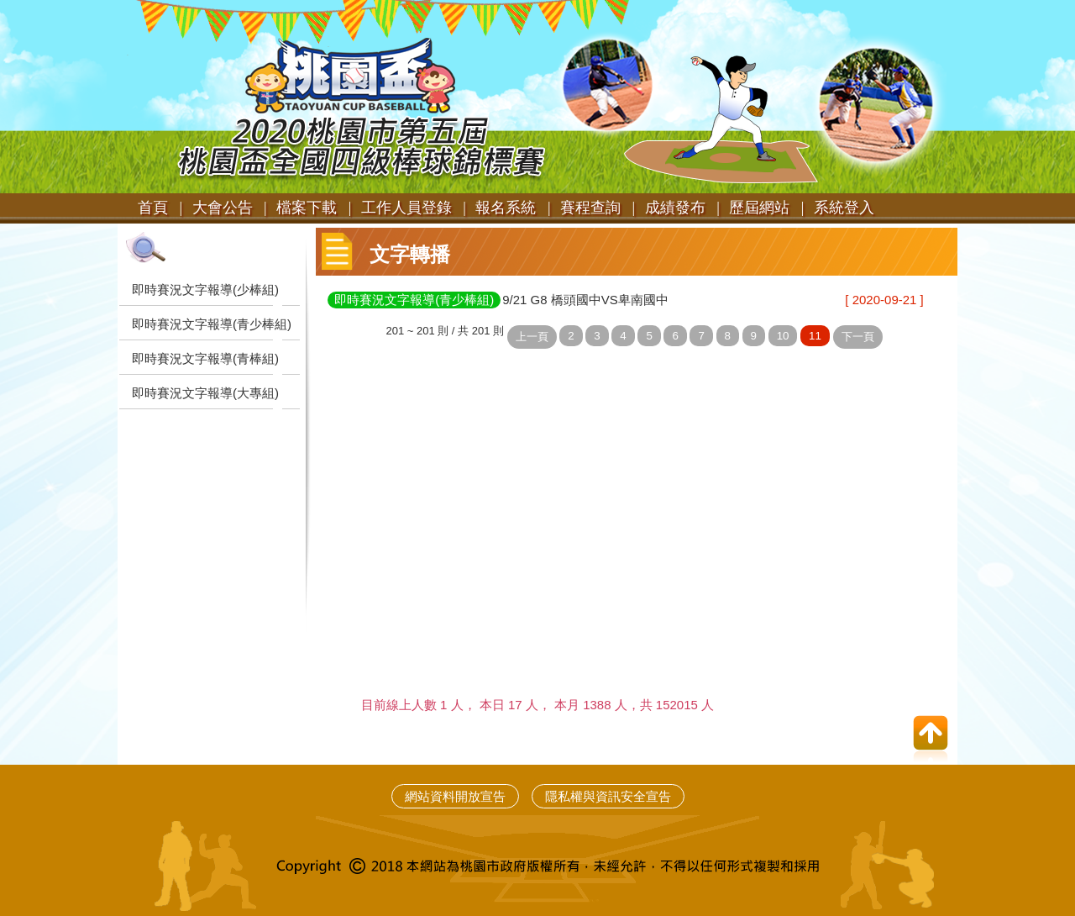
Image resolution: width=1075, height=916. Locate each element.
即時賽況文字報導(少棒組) (205, 289)
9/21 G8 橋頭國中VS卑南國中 (585, 299)
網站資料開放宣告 (455, 796)
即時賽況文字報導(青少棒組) (211, 324)
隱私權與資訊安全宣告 (608, 796)
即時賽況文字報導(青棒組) (205, 358)
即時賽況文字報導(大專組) (205, 393)
